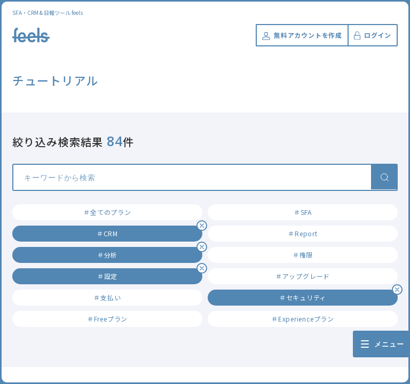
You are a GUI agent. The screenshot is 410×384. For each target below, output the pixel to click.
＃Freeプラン (107, 318)
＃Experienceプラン (302, 318)
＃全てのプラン (107, 212)
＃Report (302, 233)
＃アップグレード (302, 276)
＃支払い (107, 297)
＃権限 (303, 254)
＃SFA (303, 212)
